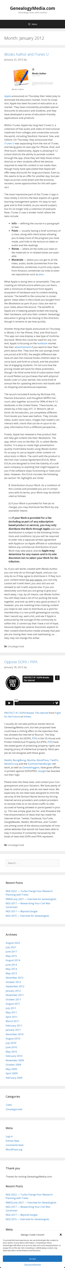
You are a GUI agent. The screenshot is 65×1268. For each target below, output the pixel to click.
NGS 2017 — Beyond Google (21, 911)
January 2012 (13, 990)
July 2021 (11, 947)
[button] (60, 1234)
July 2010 (11, 1043)
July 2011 (11, 1008)
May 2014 (11, 969)
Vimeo (27, 716)
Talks (9, 1104)
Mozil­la (31, 760)
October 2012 (13, 982)
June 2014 (11, 964)
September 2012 (15, 986)
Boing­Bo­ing (19, 760)
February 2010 (14, 1056)
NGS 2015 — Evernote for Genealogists (27, 915)
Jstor (41, 274)
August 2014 (13, 960)
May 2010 (11, 1051)
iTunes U (9, 143)
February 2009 (14, 1077)
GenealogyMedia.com (32, 8)
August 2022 (13, 942)
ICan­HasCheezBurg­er (40, 763)
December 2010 (15, 1034)
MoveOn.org (11, 763)
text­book (42, 343)
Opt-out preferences (32, 1264)
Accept (32, 1258)
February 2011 (14, 1025)
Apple (7, 96)
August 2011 (13, 1003)
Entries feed (12, 1140)
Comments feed (14, 1145)
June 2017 (11, 951)
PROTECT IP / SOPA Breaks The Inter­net (26, 712)
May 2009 (11, 1069)
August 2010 (13, 1038)
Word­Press (43, 760)
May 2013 (11, 973)
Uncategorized (14, 1109)
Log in (9, 1136)
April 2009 (12, 1073)
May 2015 (11, 956)
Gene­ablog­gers (30, 767)
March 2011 (12, 1021)
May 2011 (11, 1012)
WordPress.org (14, 1149)
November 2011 (15, 995)
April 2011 (12, 1016)
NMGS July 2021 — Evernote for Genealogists (31, 899)
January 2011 (13, 1029)
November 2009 (15, 1060)
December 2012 (15, 977)
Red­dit (8, 760)
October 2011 (13, 999)
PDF (34, 738)
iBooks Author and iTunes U (26, 54)
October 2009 (13, 1064)
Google (42, 771)
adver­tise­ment (23, 347)
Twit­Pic (54, 760)
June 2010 (11, 1047)
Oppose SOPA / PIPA (20, 661)
